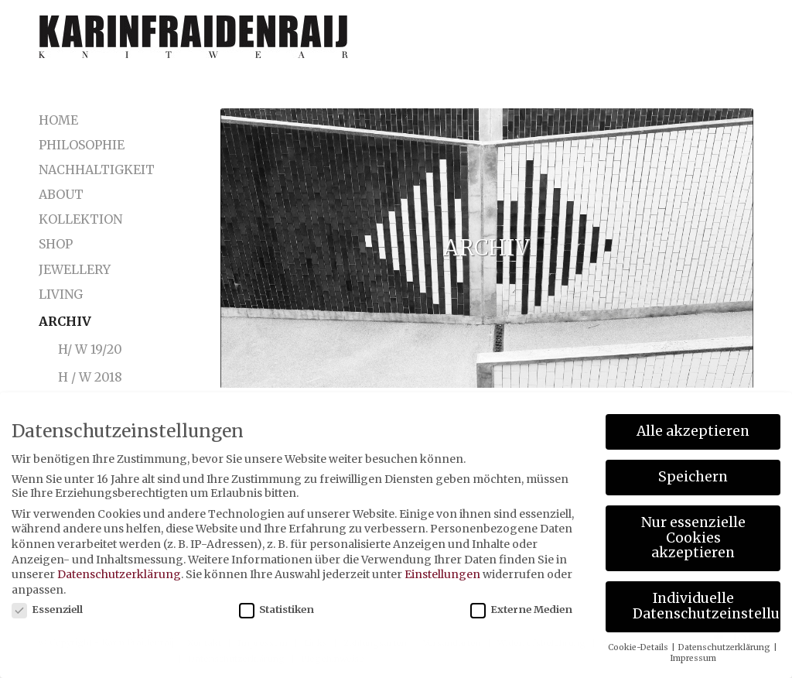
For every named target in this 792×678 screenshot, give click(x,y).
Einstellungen (442, 574)
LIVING (61, 294)
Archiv (65, 321)
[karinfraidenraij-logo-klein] (193, 42)
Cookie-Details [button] (639, 647)
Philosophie (82, 144)
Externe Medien (521, 609)
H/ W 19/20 (90, 349)
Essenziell (47, 609)
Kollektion (80, 219)
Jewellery (75, 269)
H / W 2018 (90, 377)
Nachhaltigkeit (91, 169)
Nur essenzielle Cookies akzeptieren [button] (693, 537)
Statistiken (276, 609)
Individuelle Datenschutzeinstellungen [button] (706, 606)
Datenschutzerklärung (119, 574)
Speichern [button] (693, 476)
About (61, 194)
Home (58, 120)
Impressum (693, 658)
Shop (56, 244)
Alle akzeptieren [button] (693, 431)
